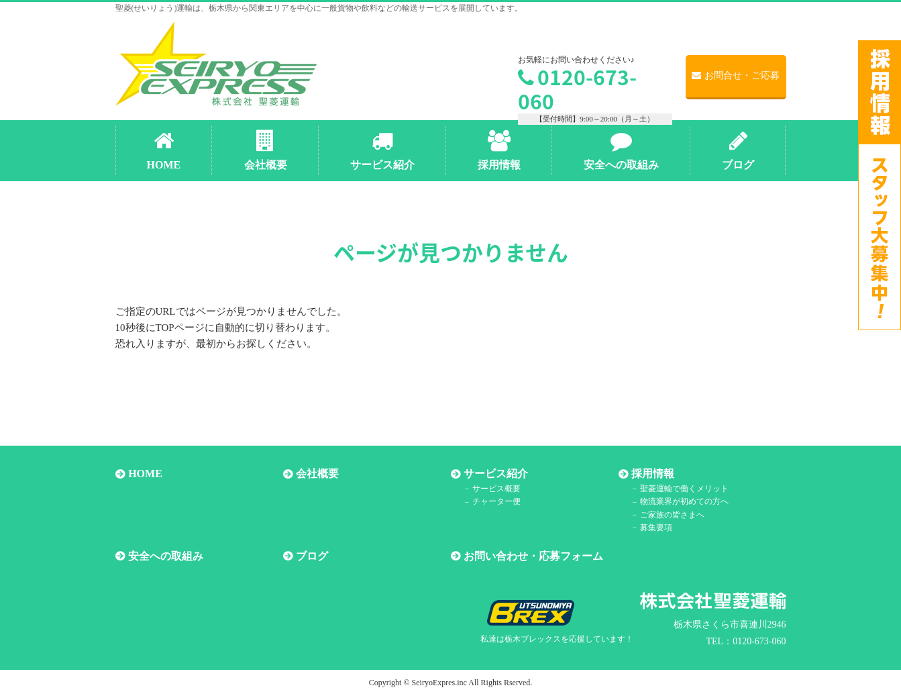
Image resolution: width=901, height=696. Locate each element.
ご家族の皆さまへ (671, 514)
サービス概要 (496, 488)
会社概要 (317, 474)
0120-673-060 (577, 89)
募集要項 (655, 527)
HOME (145, 474)
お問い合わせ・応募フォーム (533, 556)
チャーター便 (496, 502)
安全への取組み (165, 556)
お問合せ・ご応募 (736, 75)
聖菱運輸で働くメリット (683, 488)
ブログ (312, 556)
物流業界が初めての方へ (683, 502)
